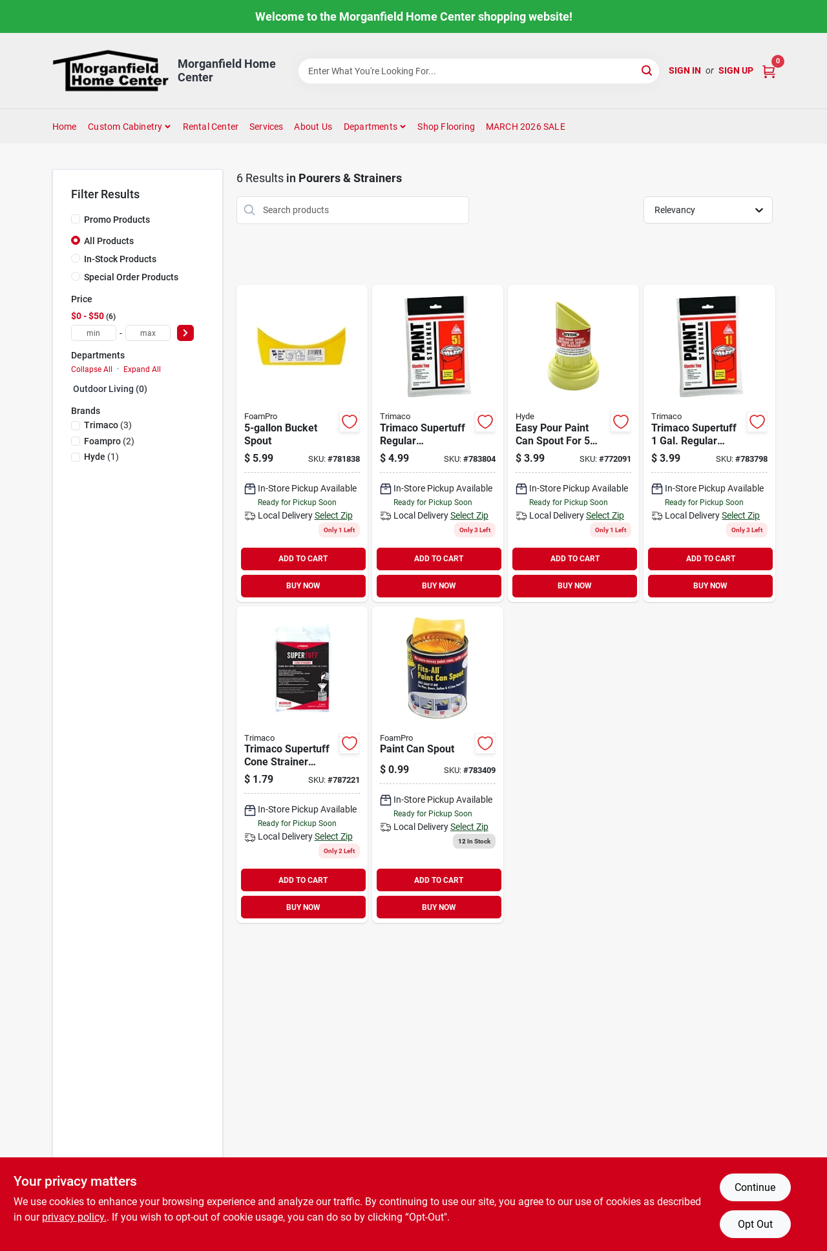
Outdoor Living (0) (110, 389)
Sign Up (735, 70)
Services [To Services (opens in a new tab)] (266, 126)
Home (64, 126)
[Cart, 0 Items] (768, 71)
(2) (109, 441)
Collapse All (91, 369)
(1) (101, 456)
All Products (109, 241)
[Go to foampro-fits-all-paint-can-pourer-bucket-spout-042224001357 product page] (302, 443)
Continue (755, 1187)
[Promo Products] (75, 218)
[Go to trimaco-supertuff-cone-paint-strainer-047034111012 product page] (302, 765)
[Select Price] (185, 333)
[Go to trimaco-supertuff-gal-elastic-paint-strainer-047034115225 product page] (709, 443)
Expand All (142, 369)
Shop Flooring (446, 126)
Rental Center (211, 126)
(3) (108, 425)
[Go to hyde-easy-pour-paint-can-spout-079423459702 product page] (573, 443)
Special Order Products (131, 277)
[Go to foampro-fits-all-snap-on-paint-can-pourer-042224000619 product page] (437, 765)
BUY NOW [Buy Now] (303, 585)
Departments (370, 126)
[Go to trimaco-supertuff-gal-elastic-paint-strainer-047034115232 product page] (437, 443)
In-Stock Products (120, 259)
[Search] (647, 70)
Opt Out (755, 1224)
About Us (313, 126)
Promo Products (117, 219)
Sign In (685, 70)
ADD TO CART (303, 558)
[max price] (148, 333)
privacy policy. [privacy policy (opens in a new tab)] (74, 1217)
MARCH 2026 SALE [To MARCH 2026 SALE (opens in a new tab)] (525, 126)
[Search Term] (479, 71)
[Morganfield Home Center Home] (110, 70)
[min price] (93, 333)
